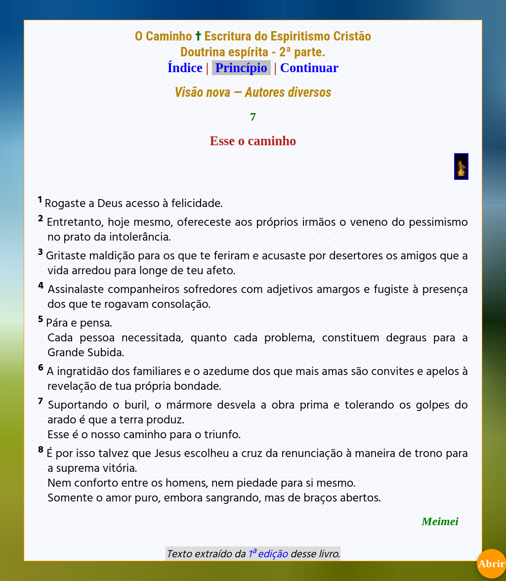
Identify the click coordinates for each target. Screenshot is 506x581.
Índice (185, 67)
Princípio (241, 67)
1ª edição (268, 553)
